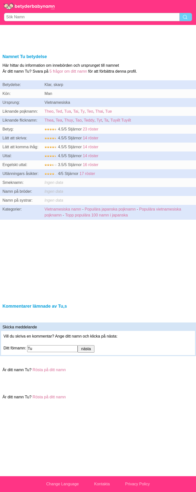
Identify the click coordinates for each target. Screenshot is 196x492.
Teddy (89, 120)
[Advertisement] (98, 38)
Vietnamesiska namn (62, 209)
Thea (48, 120)
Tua (67, 111)
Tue (108, 111)
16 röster (90, 165)
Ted (59, 111)
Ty (82, 111)
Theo (48, 111)
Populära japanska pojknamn (110, 209)
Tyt (99, 120)
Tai (75, 111)
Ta (106, 120)
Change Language (62, 484)
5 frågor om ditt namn (68, 71)
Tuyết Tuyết (120, 120)
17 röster (87, 173)
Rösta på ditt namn (49, 370)
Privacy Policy (137, 484)
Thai (99, 111)
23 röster (90, 129)
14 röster (90, 138)
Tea (59, 120)
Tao (78, 120)
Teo (90, 111)
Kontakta (102, 484)
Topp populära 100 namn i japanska (96, 215)
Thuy (68, 120)
